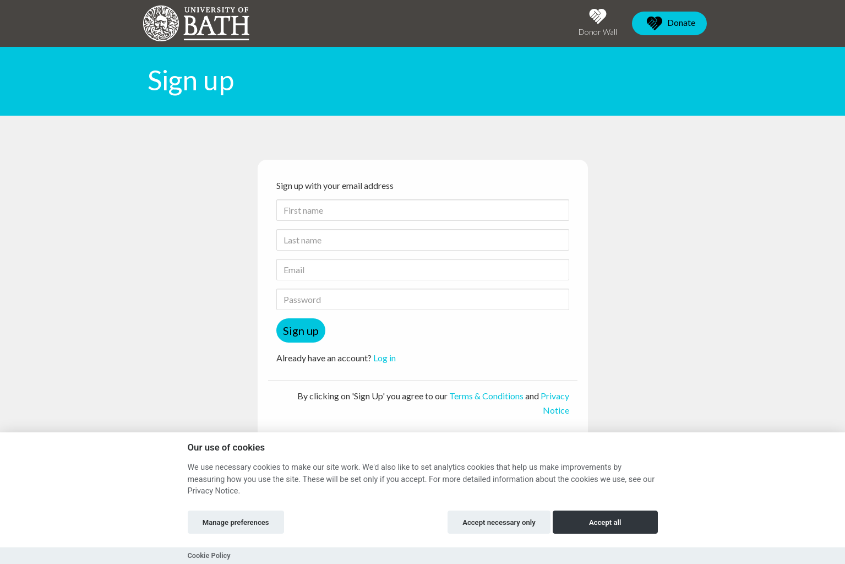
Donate (669, 23)
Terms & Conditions (486, 396)
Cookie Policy (209, 555)
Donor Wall (598, 22)
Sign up (301, 330)
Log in (384, 357)
